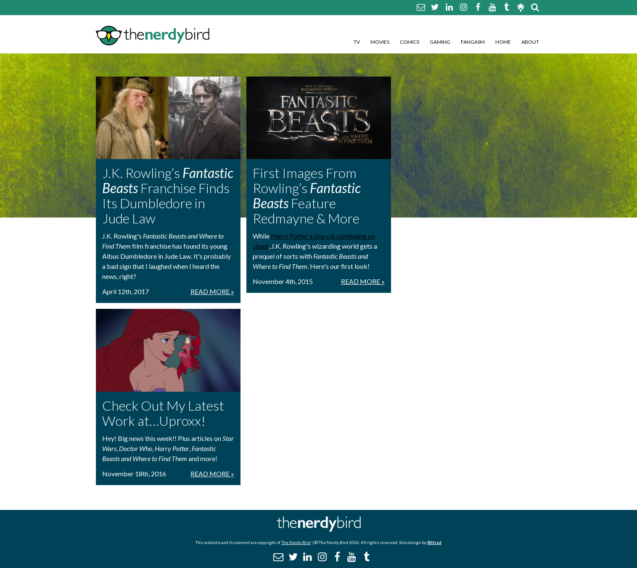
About (530, 42)
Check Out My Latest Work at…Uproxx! (163, 413)
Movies (379, 42)
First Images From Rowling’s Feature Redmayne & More (307, 195)
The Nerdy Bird (296, 542)
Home (503, 42)
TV (357, 42)
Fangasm (473, 42)
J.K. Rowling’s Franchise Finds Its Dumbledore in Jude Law (167, 195)
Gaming (440, 42)
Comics (409, 42)
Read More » (212, 291)
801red (434, 542)
